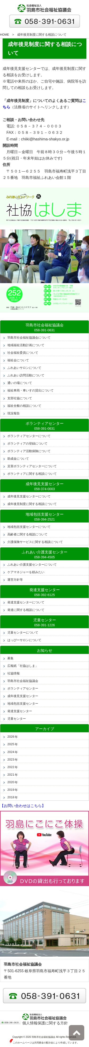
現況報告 (13, 413)
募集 (10, 658)
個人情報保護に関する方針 (45, 1023)
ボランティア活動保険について (29, 451)
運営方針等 (15, 579)
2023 (10, 759)
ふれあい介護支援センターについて (32, 564)
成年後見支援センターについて (29, 496)
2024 (10, 752)
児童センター (16, 718)
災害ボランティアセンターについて (32, 466)
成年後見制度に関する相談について (32, 504)
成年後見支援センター (22, 696)
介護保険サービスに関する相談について (35, 542)
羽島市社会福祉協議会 (22, 681)
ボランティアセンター (22, 688)
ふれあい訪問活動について (25, 375)
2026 (10, 736)
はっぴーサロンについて (24, 640)
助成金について (18, 458)
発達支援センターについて (25, 602)
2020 (10, 782)
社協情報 (13, 673)
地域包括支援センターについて (29, 527)
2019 (10, 789)
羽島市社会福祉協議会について (29, 337)
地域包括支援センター (22, 703)
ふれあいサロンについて (24, 368)
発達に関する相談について (25, 610)
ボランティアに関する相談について (32, 473)
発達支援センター (19, 711)
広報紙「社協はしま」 (22, 666)
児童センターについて (22, 632)
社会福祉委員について (22, 352)
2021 (10, 774)
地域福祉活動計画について (25, 345)
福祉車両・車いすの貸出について (30, 390)
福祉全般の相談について (24, 406)
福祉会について (18, 360)
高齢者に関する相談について (27, 534)
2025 (10, 744)
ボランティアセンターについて (29, 436)
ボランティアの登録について (27, 443)
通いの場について (19, 383)
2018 (10, 797)
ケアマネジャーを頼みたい (25, 572)
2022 (10, 767)
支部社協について (19, 398)
